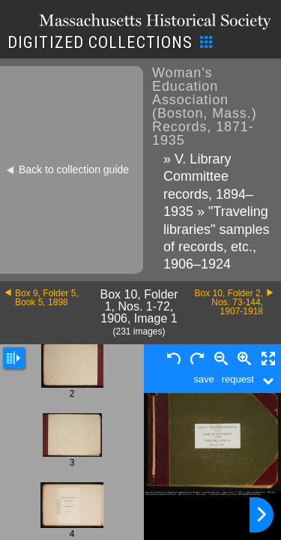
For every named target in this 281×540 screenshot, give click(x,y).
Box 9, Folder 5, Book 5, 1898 (47, 298)
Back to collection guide (74, 170)
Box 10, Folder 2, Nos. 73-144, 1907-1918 (229, 302)
